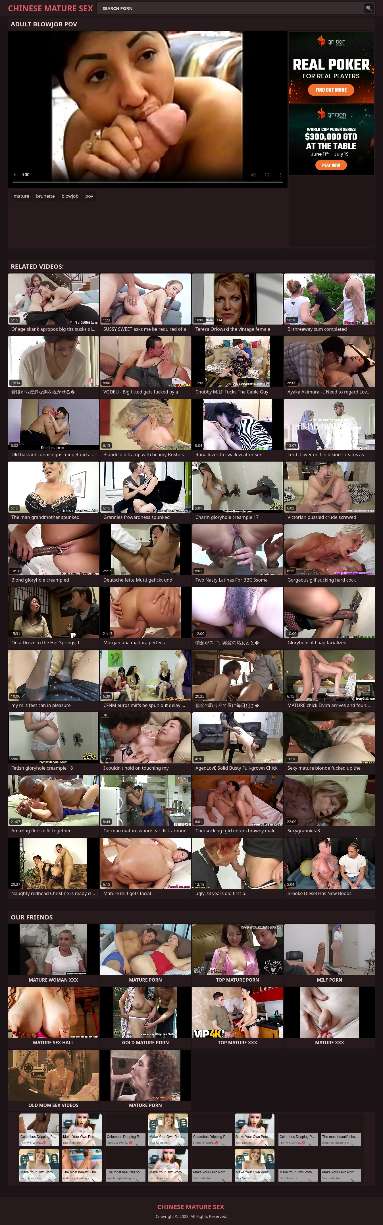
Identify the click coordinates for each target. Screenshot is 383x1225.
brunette (45, 196)
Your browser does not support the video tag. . (148, 109)
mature (21, 196)
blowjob (70, 196)
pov (89, 196)
